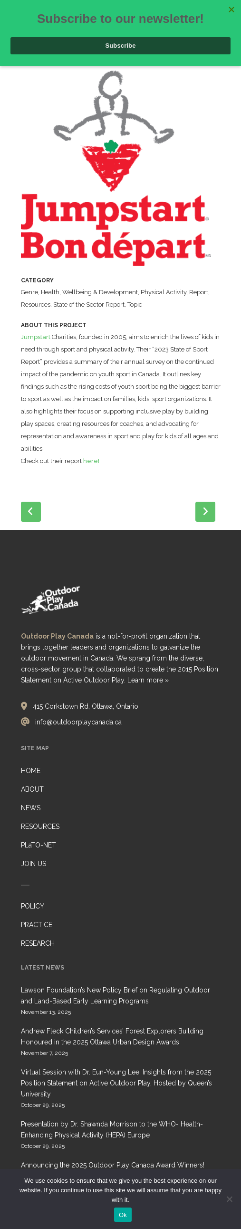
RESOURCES (40, 826)
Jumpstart (35, 337)
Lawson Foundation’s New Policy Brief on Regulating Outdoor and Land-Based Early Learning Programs (115, 995)
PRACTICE (36, 925)
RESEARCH (38, 943)
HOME (30, 771)
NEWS (30, 808)
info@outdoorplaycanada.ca (78, 722)
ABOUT (32, 789)
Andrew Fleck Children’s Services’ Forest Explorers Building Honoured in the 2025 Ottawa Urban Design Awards (112, 1036)
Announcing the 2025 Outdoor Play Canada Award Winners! (112, 1165)
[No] (229, 1199)
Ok (123, 1215)
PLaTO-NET (38, 845)
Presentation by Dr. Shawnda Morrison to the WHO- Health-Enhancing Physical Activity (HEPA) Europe (112, 1129)
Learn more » (148, 680)
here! (91, 461)
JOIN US (33, 864)
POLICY (32, 906)
